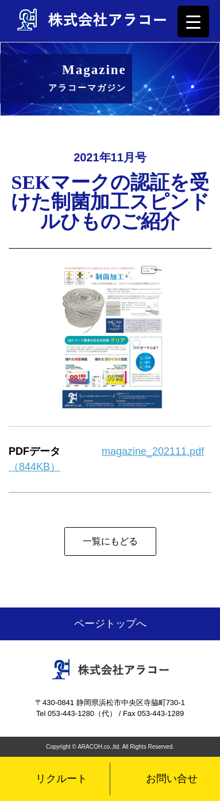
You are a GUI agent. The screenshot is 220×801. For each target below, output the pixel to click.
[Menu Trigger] (193, 21)
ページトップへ (110, 623)
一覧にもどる (110, 541)
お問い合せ (172, 778)
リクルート (61, 778)
